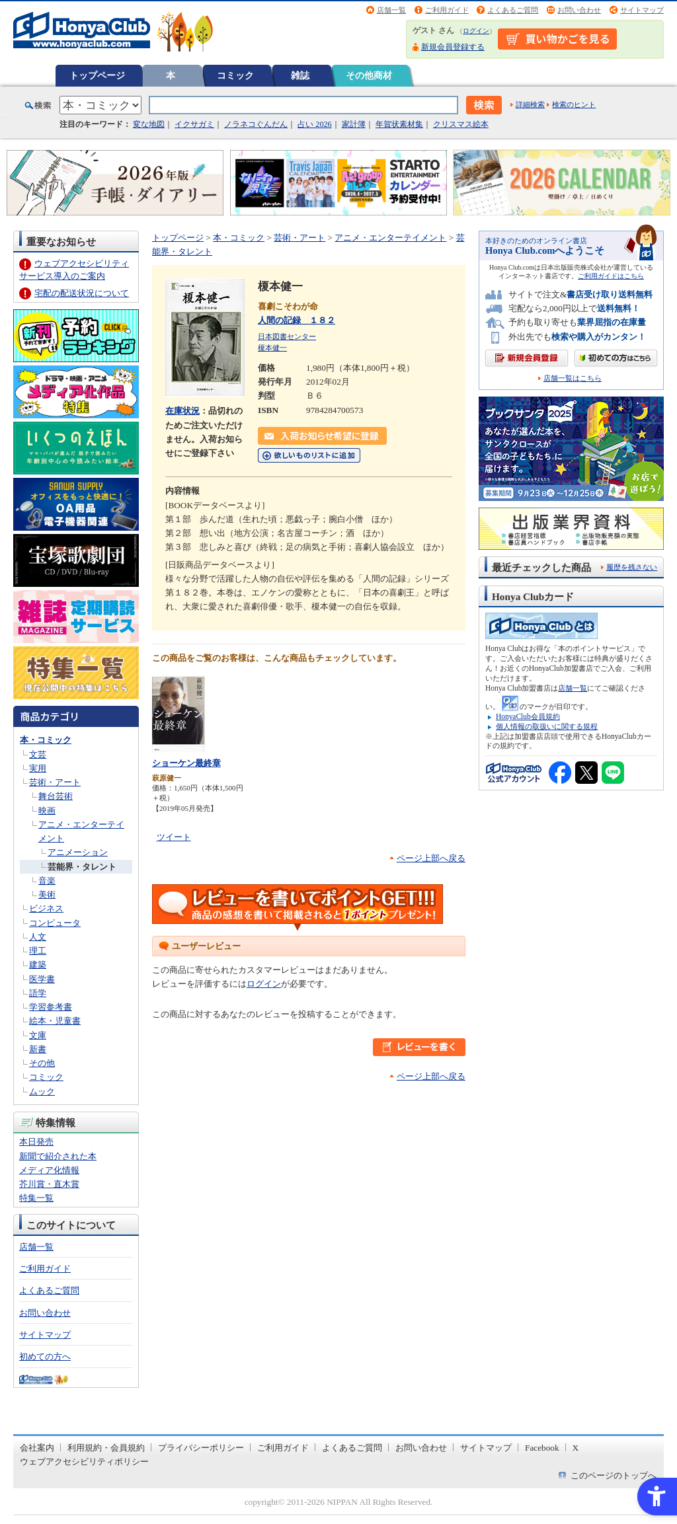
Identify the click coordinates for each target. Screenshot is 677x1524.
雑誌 (300, 75)
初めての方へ (45, 1356)
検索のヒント (574, 104)
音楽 (47, 881)
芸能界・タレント (82, 867)
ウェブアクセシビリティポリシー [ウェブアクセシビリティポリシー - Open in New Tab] (84, 1462)
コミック (235, 75)
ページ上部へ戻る (431, 858)
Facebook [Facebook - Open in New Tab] (542, 1448)
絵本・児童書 (55, 1021)
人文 (37, 937)
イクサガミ (194, 124)
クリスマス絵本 (461, 124)
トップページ (97, 75)
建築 (37, 965)
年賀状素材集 (399, 124)
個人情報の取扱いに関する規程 (547, 726)
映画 (47, 811)
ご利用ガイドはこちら (611, 276)
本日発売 (36, 1142)
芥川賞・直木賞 (49, 1184)
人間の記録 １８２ (296, 320)
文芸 (37, 754)
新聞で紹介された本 (58, 1156)
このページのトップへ (614, 1475)
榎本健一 (272, 348)
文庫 (37, 1035)
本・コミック (45, 740)
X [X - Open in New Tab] (576, 1448)
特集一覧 (36, 1198)
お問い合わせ (579, 10)
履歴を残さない (631, 567)
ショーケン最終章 (186, 763)
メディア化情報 (49, 1170)
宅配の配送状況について (81, 293)
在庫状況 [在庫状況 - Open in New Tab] (182, 411)
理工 (37, 951)
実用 (37, 768)
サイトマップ (642, 10)
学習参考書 (50, 1007)
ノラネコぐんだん (256, 124)
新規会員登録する (453, 47)
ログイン (476, 30)
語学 (37, 993)
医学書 (42, 979)
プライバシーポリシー (201, 1448)
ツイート (174, 837)
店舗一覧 (391, 10)
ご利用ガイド (447, 10)
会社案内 (37, 1448)
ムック (42, 1091)
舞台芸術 (55, 796)
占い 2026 (314, 124)
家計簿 (354, 124)
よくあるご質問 (512, 10)
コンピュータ (55, 923)
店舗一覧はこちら (572, 378)
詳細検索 (530, 104)
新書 (37, 1049)
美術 (47, 894)
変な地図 (149, 124)
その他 (42, 1063)
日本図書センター (287, 336)
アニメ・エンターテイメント (390, 238)
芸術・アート (55, 782)
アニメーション (78, 852)
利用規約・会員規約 (106, 1448)
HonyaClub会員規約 (528, 716)
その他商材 (369, 75)
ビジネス (46, 908)
